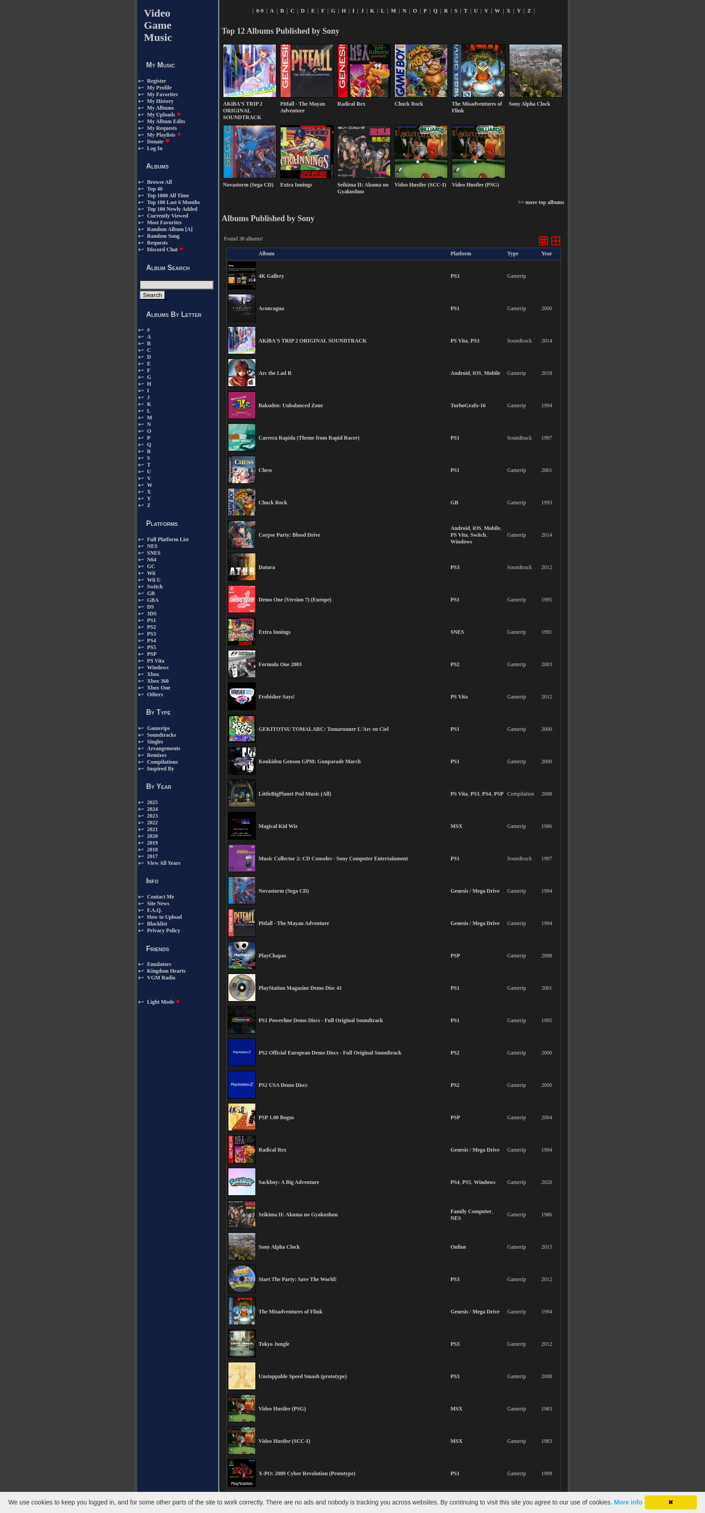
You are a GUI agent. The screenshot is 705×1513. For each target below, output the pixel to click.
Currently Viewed (167, 216)
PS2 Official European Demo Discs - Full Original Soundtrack (330, 1053)
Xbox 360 (158, 681)
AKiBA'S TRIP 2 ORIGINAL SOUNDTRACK (313, 341)
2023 (152, 816)
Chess (265, 470)
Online (458, 1247)
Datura (267, 567)
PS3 (151, 634)
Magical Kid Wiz (278, 826)
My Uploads (164, 114)
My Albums (160, 108)
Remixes (156, 755)
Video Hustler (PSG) (282, 1409)
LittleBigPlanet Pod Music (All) (295, 794)
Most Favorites (164, 222)
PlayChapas (272, 955)
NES (152, 546)
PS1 (151, 620)
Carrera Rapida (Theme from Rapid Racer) (309, 438)
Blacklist (157, 924)
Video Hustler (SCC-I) (284, 1441)
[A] (189, 229)
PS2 (151, 627)
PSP (151, 654)
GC (151, 566)
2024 (152, 809)
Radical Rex (272, 1150)
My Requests (162, 128)
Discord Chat (165, 249)
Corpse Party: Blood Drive (289, 535)
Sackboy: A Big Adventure (289, 1182)
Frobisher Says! (277, 697)
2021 (152, 829)
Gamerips (158, 728)
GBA (153, 600)
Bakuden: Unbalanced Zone (291, 405)
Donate (158, 141)
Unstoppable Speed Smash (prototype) (303, 1376)
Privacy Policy (163, 930)
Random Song (163, 236)
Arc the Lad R (275, 373)
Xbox (153, 674)
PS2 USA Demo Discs (283, 1085)
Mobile (492, 373)
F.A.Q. (154, 910)
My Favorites (162, 94)
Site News (158, 903)
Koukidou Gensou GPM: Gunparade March (310, 761)
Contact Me (160, 897)
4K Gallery (271, 276)
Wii (151, 573)
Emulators (159, 964)
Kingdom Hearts (166, 971)
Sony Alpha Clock (279, 1247)
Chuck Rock (273, 502)
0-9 (259, 11)
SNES (154, 553)
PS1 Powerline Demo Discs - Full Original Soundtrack (321, 1020)
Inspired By (160, 768)
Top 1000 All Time (168, 195)
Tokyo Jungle (274, 1344)
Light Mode (163, 1002)
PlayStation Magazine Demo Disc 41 (300, 988)
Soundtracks (161, 735)
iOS (477, 373)
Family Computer (471, 1211)
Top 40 (155, 189)
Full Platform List (168, 539)
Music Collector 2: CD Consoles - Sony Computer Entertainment (333, 858)
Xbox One (158, 688)
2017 (152, 856)
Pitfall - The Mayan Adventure (294, 923)
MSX (457, 826)
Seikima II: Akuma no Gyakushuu (298, 1214)
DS (150, 607)
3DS (151, 613)
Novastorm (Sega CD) (284, 891)
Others (155, 694)
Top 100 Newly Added (172, 209)
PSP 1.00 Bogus (276, 1117)
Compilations (162, 762)
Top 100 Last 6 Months (173, 202)
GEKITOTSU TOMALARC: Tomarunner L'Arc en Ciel (323, 729)
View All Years (163, 863)
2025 (152, 802)
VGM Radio (161, 978)
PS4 (151, 640)
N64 (151, 559)
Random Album (165, 229)
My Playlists (164, 135)
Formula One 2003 (280, 664)
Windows (158, 667)
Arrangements (163, 748)
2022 (152, 822)
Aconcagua (271, 308)
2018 (152, 849)
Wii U (154, 580)
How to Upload (164, 917)
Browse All (159, 182)
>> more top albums (541, 202)
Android (460, 373)
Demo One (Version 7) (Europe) (295, 599)
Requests (157, 243)
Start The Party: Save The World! (298, 1279)
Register (156, 81)
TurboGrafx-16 (468, 405)
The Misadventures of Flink (290, 1311)
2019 (152, 843)
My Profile (159, 88)
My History (160, 101)
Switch (155, 586)
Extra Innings (274, 632)
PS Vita (155, 661)
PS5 (151, 647)
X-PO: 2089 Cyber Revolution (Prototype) (307, 1473)
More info (628, 1502)
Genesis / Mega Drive (475, 891)
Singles (155, 742)
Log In (154, 148)
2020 (152, 836)
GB (151, 593)
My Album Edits (166, 121)
